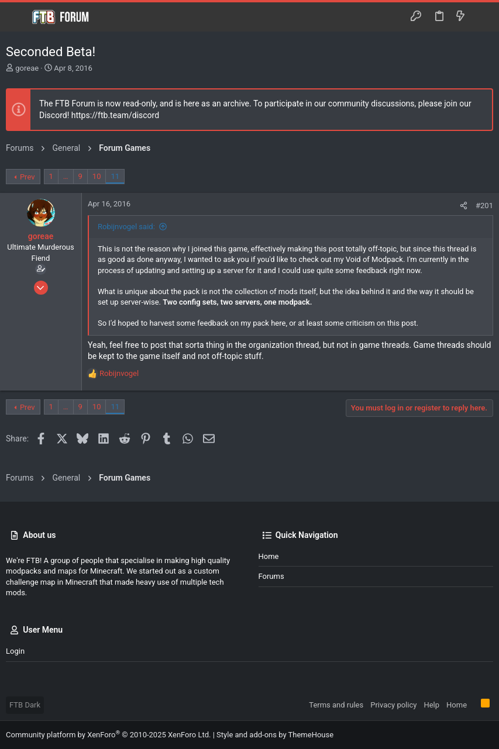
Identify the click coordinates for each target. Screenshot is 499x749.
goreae (27, 68)
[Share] (464, 205)
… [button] (65, 176)
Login (15, 651)
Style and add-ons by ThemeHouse (274, 734)
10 (96, 176)
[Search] (481, 16)
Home (269, 556)
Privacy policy (393, 704)
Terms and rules (336, 704)
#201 (484, 205)
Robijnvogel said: (126, 226)
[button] (17, 16)
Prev (27, 176)
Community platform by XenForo (108, 734)
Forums (271, 576)
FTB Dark (24, 704)
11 (115, 176)
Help (431, 704)
